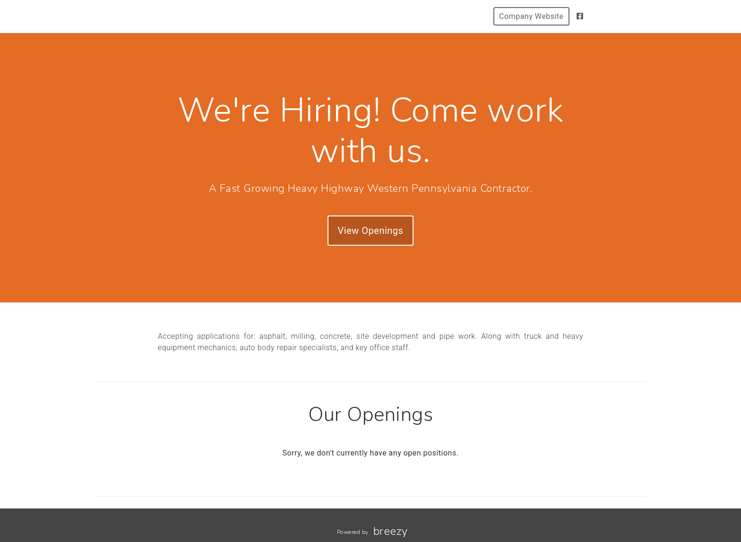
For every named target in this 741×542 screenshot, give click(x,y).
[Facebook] (580, 16)
